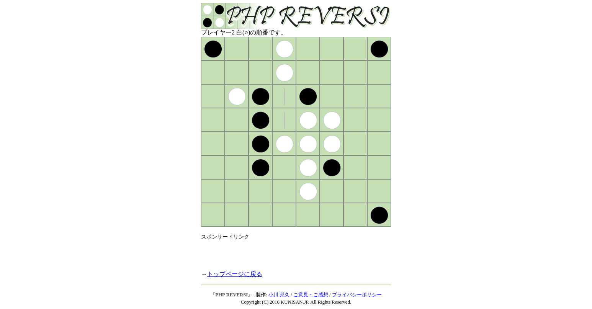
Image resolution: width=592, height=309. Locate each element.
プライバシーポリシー (357, 295)
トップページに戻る (234, 274)
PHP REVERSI (231, 295)
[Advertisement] (290, 251)
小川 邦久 (278, 295)
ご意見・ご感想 (310, 295)
